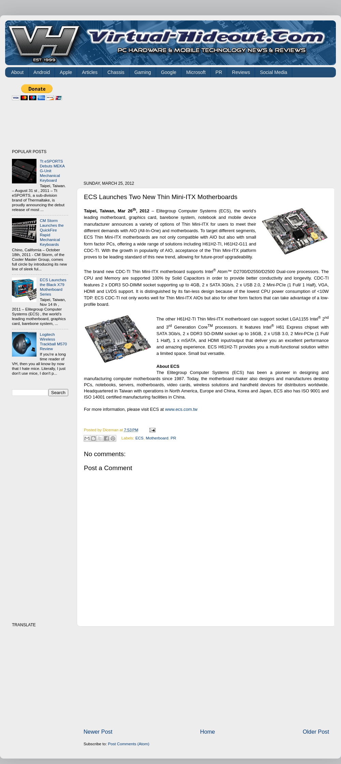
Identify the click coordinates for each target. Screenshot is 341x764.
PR (219, 72)
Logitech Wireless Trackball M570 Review (53, 341)
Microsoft (196, 72)
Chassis (115, 72)
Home (207, 732)
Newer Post (98, 732)
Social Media (273, 72)
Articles (90, 72)
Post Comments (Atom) (128, 743)
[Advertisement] (136, 126)
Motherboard (157, 438)
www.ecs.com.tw (181, 409)
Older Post (316, 732)
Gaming (142, 72)
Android (41, 72)
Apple (66, 72)
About (17, 72)
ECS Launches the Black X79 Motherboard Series (53, 287)
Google (168, 72)
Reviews (241, 72)
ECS (139, 438)
